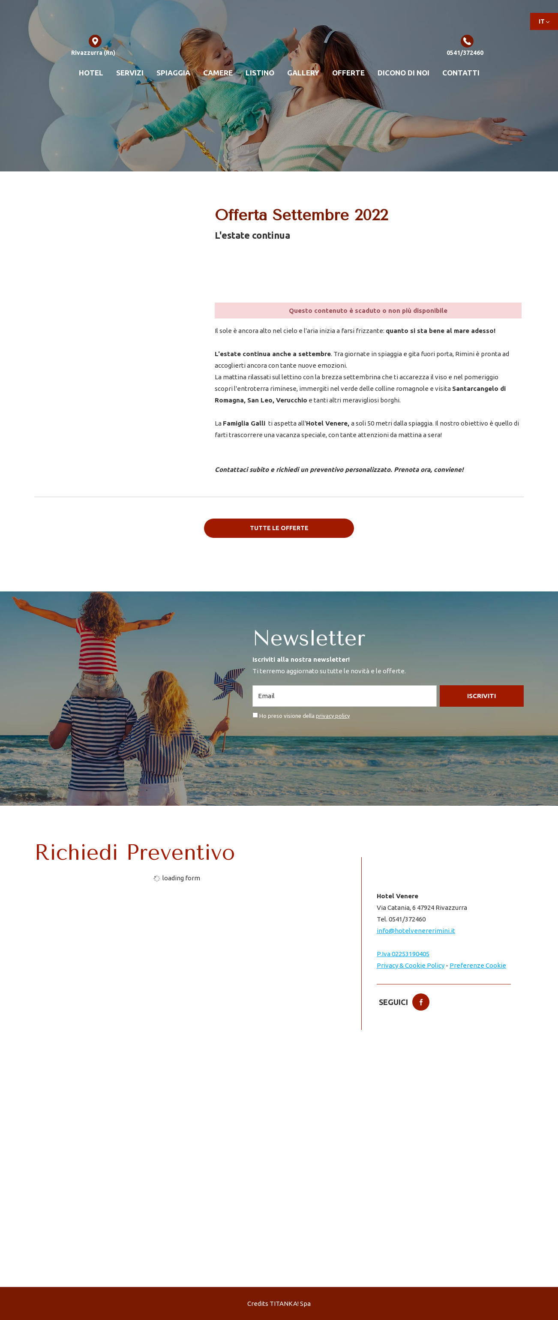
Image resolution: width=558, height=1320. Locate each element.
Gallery (303, 73)
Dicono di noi (403, 73)
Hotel (91, 73)
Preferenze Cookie (478, 965)
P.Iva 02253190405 (403, 953)
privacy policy (333, 715)
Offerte (348, 73)
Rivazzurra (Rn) (93, 46)
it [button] (544, 24)
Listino (260, 73)
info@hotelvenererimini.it (416, 930)
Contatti (461, 73)
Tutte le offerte (279, 528)
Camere (218, 73)
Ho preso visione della (304, 715)
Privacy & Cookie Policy (410, 965)
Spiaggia (173, 73)
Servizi (130, 73)
